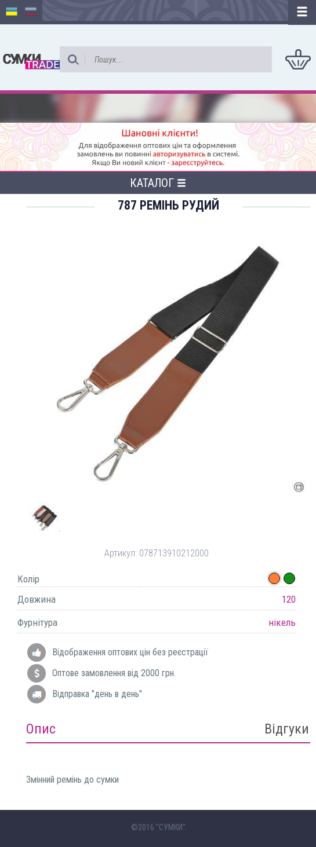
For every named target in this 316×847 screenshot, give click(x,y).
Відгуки (286, 729)
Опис (41, 729)
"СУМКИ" (171, 827)
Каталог (158, 183)
